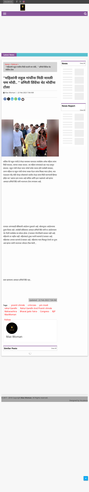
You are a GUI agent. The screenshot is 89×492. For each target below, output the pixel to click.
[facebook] (17, 1)
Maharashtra (11, 311)
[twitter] (20, 1)
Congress (45, 311)
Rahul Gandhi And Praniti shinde (37, 308)
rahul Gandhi (11, 308)
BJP (54, 311)
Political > (15, 64)
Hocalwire (84, 400)
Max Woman (14, 336)
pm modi (44, 305)
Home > (8, 64)
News (65, 63)
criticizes (33, 305)
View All (53, 348)
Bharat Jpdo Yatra (29, 311)
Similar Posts (10, 348)
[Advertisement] (45, 34)
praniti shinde (18, 305)
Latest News (8, 55)
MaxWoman (11, 314)
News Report (68, 105)
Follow (7, 319)
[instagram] (24, 1)
